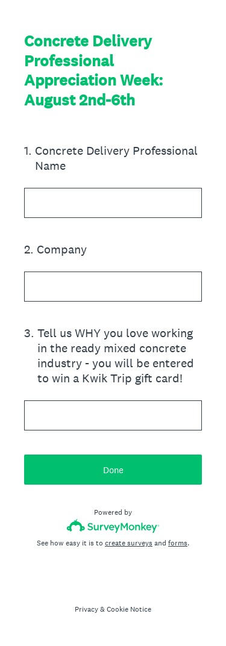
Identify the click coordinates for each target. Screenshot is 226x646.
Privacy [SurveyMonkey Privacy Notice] (86, 609)
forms (177, 543)
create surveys (128, 543)
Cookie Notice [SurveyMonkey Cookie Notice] (129, 609)
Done (113, 470)
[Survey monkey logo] (113, 526)
